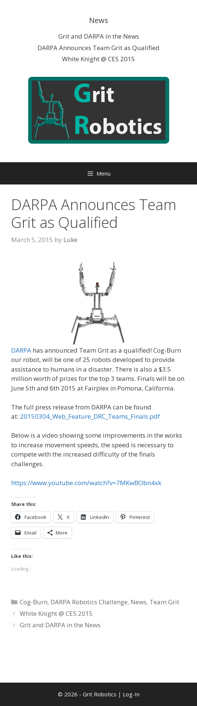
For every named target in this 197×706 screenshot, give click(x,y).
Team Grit (164, 602)
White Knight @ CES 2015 (98, 59)
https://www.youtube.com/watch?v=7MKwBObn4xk (86, 482)
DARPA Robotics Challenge (89, 602)
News (139, 602)
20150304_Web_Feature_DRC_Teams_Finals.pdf (90, 416)
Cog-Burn (33, 602)
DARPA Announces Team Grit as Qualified (98, 47)
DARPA (21, 350)
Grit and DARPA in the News (98, 36)
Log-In (131, 694)
